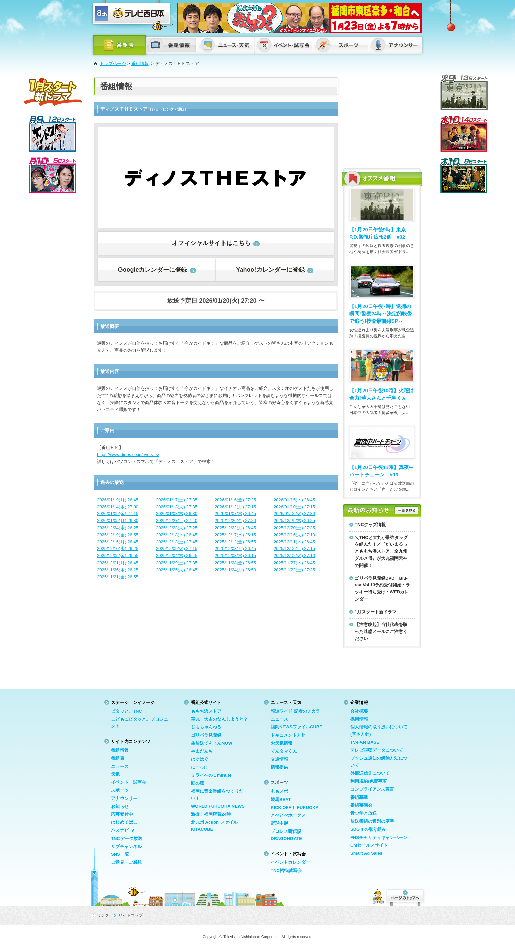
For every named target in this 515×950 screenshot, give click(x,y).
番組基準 (359, 797)
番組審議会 (361, 805)
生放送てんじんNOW (211, 743)
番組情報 (140, 63)
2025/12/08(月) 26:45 (235, 548)
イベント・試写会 (128, 782)
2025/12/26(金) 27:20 (235, 520)
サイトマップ (130, 915)
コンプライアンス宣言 (372, 789)
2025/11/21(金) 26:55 (117, 576)
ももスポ (279, 791)
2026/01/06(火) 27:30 (294, 513)
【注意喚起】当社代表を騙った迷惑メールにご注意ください (381, 631)
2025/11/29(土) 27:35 (176, 562)
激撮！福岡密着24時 (211, 814)
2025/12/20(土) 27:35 (294, 527)
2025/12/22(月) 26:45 (235, 527)
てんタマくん (284, 751)
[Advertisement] (382, 119)
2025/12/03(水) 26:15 (235, 555)
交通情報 (279, 759)
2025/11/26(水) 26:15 (117, 569)
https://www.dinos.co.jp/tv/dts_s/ (128, 454)
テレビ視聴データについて (376, 750)
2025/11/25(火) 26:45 (176, 569)
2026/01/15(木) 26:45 (294, 499)
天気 (115, 774)
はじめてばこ (124, 822)
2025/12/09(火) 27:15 (176, 548)
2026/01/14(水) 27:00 (117, 506)
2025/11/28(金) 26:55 (235, 562)
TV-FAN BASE (364, 742)
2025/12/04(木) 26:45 (176, 555)
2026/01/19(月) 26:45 (117, 499)
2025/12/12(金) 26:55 (235, 541)
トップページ (113, 63)
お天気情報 (282, 743)
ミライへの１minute (211, 775)
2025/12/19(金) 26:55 (117, 534)
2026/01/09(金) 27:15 (117, 513)
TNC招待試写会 (286, 870)
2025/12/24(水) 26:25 (117, 527)
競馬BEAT (281, 799)
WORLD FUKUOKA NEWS (218, 806)
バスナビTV (122, 830)
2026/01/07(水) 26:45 (235, 513)
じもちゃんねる (206, 727)
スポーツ (120, 790)
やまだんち (202, 751)
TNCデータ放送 (126, 838)
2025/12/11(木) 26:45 (294, 541)
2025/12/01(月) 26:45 (117, 562)
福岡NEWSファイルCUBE (296, 727)
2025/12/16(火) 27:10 (294, 534)
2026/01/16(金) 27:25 (235, 499)
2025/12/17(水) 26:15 (235, 534)
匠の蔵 (197, 783)
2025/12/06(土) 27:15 (294, 548)
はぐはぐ (199, 759)
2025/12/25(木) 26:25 (294, 520)
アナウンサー (124, 798)
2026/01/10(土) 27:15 (294, 506)
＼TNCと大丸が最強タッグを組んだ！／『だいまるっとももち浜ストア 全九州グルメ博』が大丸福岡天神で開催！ (381, 551)
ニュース (120, 766)
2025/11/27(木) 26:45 (294, 562)
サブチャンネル (126, 846)
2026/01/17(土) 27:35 (176, 499)
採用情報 (359, 719)
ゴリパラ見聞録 (206, 735)
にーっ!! (199, 767)
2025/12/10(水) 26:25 (117, 548)
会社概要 (359, 711)
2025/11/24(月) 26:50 (235, 569)
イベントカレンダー (290, 862)
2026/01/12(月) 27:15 (235, 506)
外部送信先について (370, 773)
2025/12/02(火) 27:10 (294, 555)
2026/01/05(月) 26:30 (117, 520)
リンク (103, 915)
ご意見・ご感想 (126, 862)
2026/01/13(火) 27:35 (176, 506)
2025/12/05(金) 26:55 (117, 555)
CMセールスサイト (369, 845)
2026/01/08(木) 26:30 (176, 513)
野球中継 (279, 823)
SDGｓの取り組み (368, 829)
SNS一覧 (120, 854)
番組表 (117, 758)
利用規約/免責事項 (368, 781)
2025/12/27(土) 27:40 (176, 520)
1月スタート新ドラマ (376, 611)
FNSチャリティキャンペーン (378, 837)
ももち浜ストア (206, 711)
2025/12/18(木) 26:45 (176, 534)
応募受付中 (122, 814)
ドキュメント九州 (288, 735)
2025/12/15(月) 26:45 (117, 541)
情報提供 (279, 767)
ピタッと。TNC (126, 711)
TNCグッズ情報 (370, 524)
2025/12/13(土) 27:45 (176, 541)
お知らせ (120, 806)
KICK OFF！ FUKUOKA (295, 807)
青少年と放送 (363, 813)
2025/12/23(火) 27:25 (176, 527)
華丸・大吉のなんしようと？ (219, 719)
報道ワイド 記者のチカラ (295, 711)
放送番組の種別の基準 (372, 821)
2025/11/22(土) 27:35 (294, 569)
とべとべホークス (288, 815)
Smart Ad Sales (366, 853)
